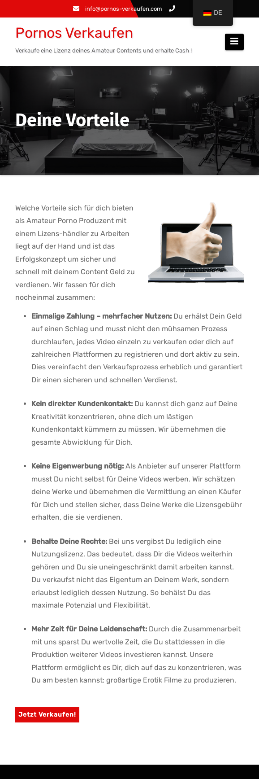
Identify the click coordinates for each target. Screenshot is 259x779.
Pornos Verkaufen (74, 32)
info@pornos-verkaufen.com (117, 8)
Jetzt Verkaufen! (47, 714)
